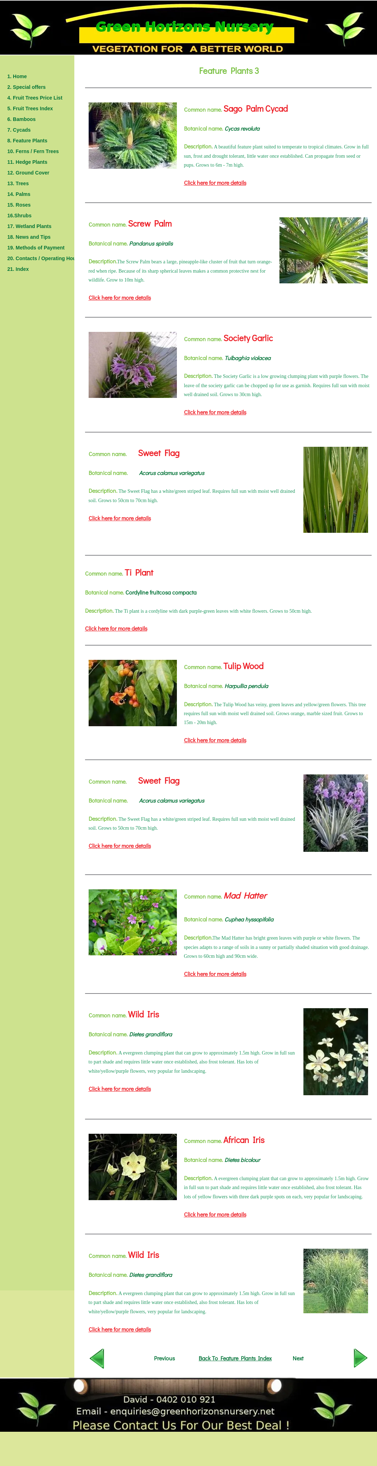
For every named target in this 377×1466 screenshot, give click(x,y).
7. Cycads (19, 130)
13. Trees (18, 183)
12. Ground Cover (28, 173)
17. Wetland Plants (29, 226)
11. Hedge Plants (28, 162)
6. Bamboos (22, 119)
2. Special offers (27, 87)
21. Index (18, 269)
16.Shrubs (20, 215)
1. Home (17, 76)
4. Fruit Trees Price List (35, 98)
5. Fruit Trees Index (30, 108)
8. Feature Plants (28, 140)
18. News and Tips (29, 237)
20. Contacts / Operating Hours (44, 258)
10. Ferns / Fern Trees (33, 151)
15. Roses (19, 205)
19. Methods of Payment (36, 248)
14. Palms (19, 194)
